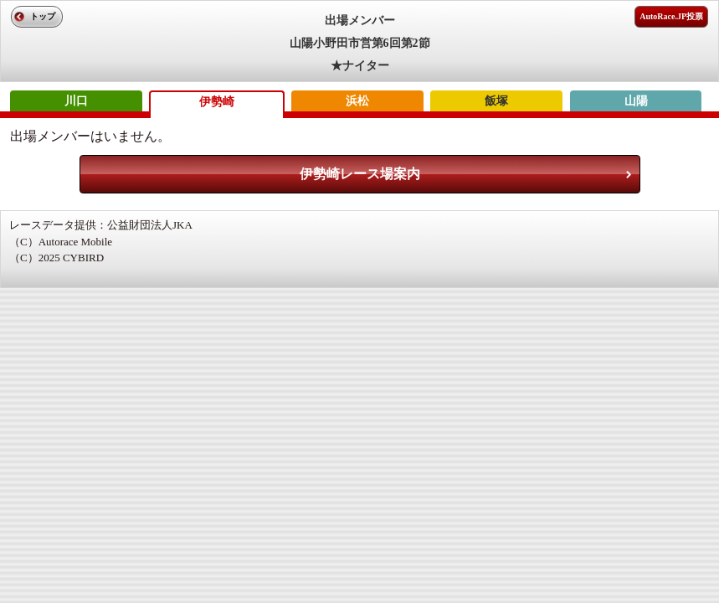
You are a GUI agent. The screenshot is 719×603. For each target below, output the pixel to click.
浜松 (357, 101)
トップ (42, 16)
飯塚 (496, 101)
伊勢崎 (216, 101)
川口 (76, 101)
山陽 (636, 101)
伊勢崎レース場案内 (360, 174)
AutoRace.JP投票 (671, 16)
